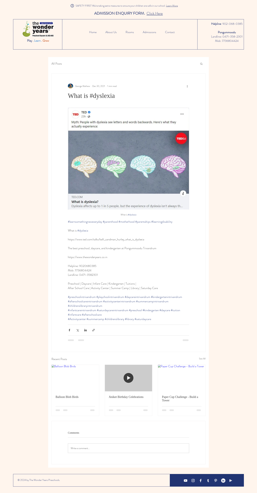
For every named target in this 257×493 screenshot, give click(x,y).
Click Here (155, 13)
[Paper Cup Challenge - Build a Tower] (181, 378)
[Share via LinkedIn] (85, 330)
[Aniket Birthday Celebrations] (128, 378)
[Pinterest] (216, 480)
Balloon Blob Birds (67, 397)
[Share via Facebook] (69, 330)
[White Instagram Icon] (193, 480)
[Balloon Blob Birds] (75, 378)
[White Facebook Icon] (200, 480)
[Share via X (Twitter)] (77, 330)
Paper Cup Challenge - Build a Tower (180, 398)
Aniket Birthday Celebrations (126, 397)
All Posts (56, 64)
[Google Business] (231, 480)
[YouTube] (185, 480)
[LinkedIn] (223, 480)
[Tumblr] (208, 480)
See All (202, 358)
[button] (201, 63)
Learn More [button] (172, 6)
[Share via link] (93, 330)
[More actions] (187, 86)
